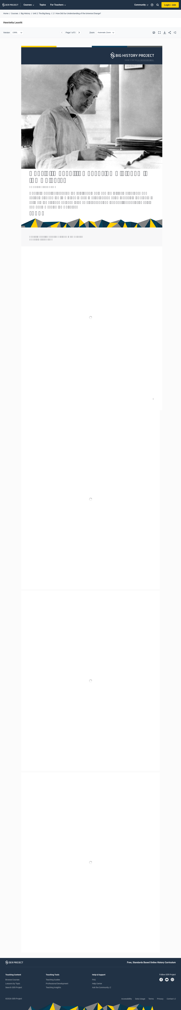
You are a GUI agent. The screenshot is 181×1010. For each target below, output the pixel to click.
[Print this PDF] (154, 32)
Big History (25, 13)
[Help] (152, 5)
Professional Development (57, 983)
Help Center (97, 983)
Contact (171, 999)
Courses (29, 5)
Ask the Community (101, 987)
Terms (151, 999)
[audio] (175, 32)
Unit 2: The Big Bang (41, 13)
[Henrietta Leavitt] (90, 499)
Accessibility (126, 999)
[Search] (157, 5)
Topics (42, 4)
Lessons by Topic (12, 983)
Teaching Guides (53, 980)
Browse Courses (12, 980)
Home (5, 13)
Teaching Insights (53, 987)
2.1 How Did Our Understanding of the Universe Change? (77, 13)
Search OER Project (13, 987)
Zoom (91, 32)
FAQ (94, 980)
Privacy (160, 999)
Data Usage (140, 999)
